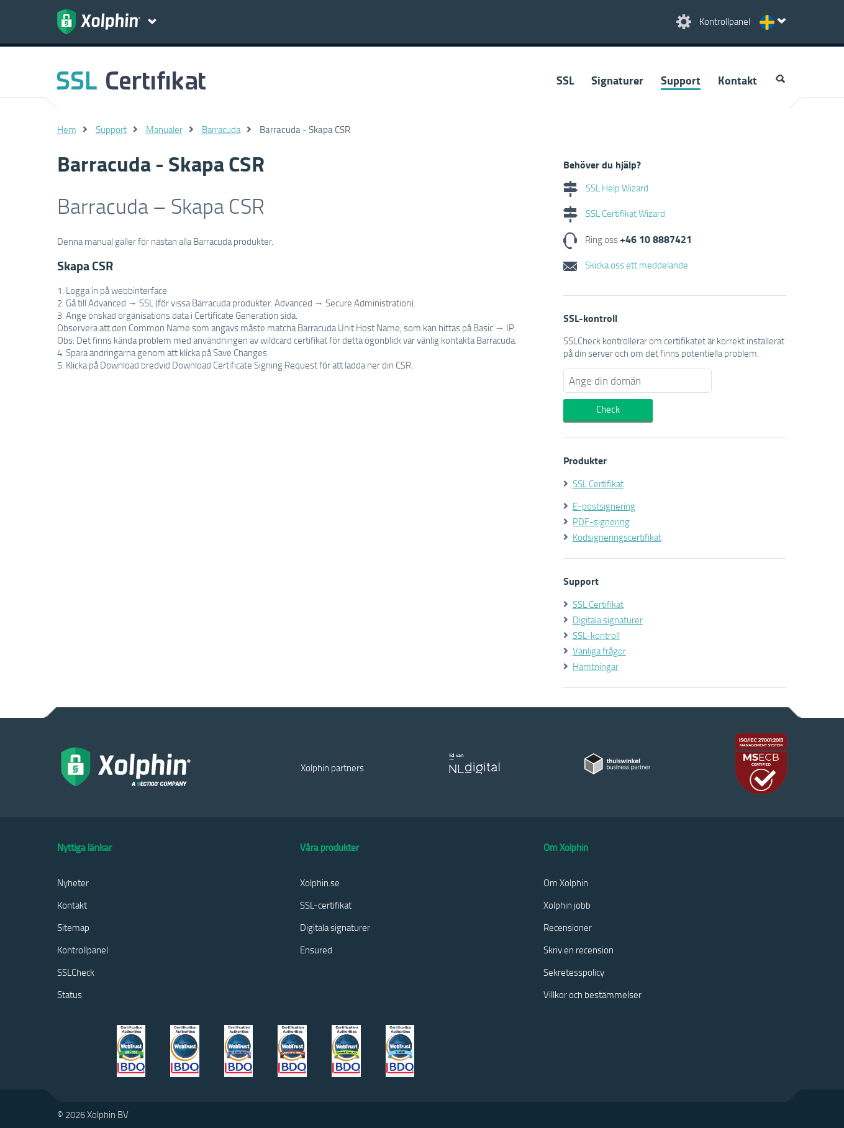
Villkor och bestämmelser (592, 994)
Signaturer (617, 80)
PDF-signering (601, 521)
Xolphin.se (320, 882)
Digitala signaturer (608, 619)
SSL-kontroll (596, 635)
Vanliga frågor (599, 650)
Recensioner (567, 927)
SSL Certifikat (598, 483)
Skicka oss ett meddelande (625, 265)
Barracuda (221, 129)
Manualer (164, 129)
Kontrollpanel (82, 949)
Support (681, 80)
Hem (66, 129)
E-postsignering (604, 506)
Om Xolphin (565, 882)
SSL (565, 80)
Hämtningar (596, 666)
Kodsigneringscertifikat (617, 537)
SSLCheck (75, 972)
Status (69, 994)
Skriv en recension (578, 949)
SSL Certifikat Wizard (614, 213)
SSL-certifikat (326, 905)
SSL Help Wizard (605, 187)
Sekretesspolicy (573, 972)
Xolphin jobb (567, 905)
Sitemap (73, 927)
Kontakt (737, 80)
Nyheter (73, 882)
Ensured (316, 949)
